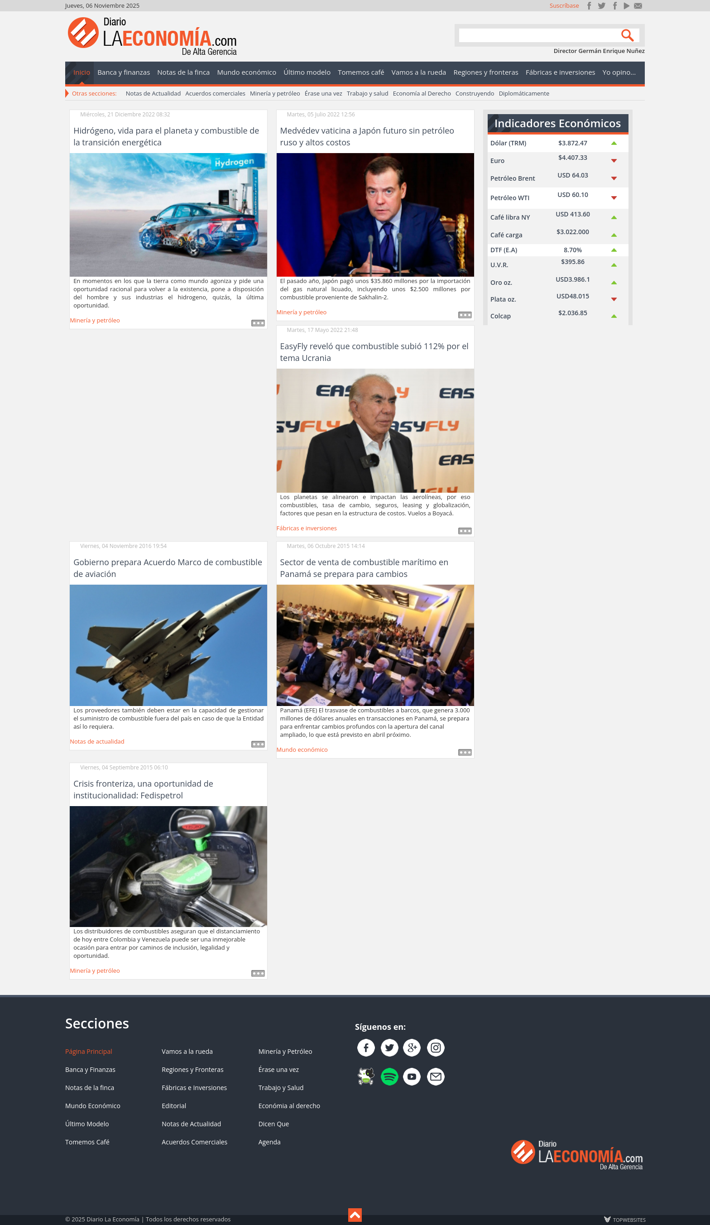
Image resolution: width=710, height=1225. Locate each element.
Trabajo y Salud (281, 1087)
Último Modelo (87, 1123)
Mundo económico (302, 749)
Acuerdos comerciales (215, 93)
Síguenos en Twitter (601, 5)
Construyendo (475, 93)
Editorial (174, 1105)
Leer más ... (258, 323)
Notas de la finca (89, 1087)
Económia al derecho (290, 1105)
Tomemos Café (87, 1142)
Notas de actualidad (97, 741)
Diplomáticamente (524, 93)
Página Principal (88, 1051)
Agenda (270, 1142)
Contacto (638, 5)
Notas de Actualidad (153, 93)
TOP (629, 1219)
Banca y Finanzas (90, 1069)
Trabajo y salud (368, 93)
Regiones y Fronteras (192, 1069)
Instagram (613, 5)
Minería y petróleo (275, 93)
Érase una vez (323, 93)
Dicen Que (274, 1123)
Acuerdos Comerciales (194, 1142)
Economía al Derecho (422, 93)
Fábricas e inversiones (307, 528)
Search (629, 35)
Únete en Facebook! (589, 5)
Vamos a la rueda (187, 1051)
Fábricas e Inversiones (194, 1087)
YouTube (626, 5)
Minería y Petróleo (285, 1051)
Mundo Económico (92, 1105)
